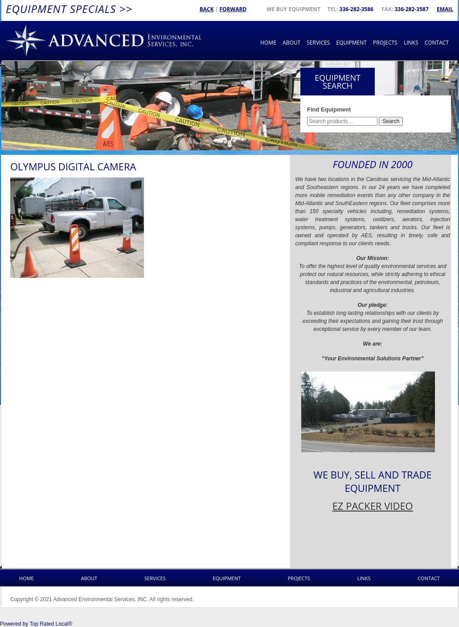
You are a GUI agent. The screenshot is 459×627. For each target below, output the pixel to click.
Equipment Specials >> (69, 8)
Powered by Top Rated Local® (36, 624)
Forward (232, 9)
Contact (437, 42)
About (291, 42)
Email (445, 9)
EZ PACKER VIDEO (372, 505)
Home (268, 42)
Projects (385, 42)
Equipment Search (338, 81)
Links (411, 42)
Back (207, 9)
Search (390, 121)
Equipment (351, 42)
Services (318, 42)
